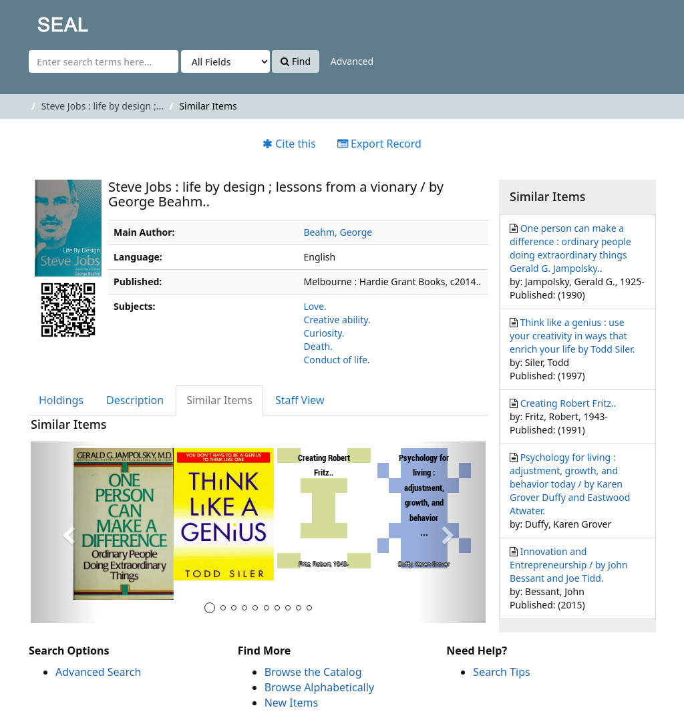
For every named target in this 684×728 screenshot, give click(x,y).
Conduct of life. (337, 359)
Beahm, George (338, 232)
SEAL (36, 20)
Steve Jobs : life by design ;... (102, 106)
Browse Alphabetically (319, 687)
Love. (315, 306)
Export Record (379, 143)
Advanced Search (98, 672)
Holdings (61, 400)
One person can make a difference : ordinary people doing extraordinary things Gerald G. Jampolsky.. (570, 248)
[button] (65, 532)
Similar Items (219, 400)
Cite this (289, 143)
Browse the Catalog (313, 672)
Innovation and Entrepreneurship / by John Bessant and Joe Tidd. (569, 564)
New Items (291, 702)
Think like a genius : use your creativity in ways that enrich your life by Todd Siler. (572, 335)
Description (135, 400)
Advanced (352, 61)
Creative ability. (337, 319)
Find (296, 61)
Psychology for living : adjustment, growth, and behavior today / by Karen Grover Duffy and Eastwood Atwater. (570, 484)
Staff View (300, 400)
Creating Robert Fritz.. (568, 403)
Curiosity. (324, 333)
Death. (318, 346)
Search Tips (501, 672)
